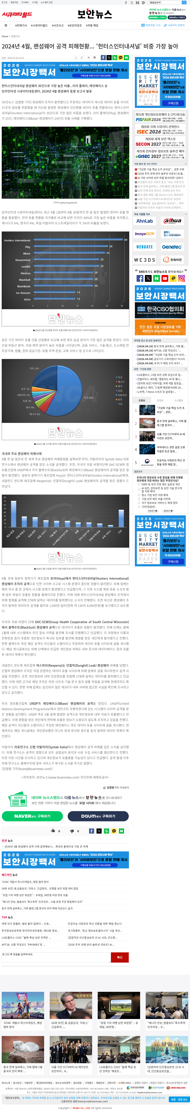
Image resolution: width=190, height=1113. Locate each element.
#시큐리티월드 (39, 25)
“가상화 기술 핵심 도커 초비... (161, 355)
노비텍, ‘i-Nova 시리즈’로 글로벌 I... (156, 392)
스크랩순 (178, 400)
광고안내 (17, 1082)
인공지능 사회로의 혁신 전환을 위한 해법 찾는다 (95, 924)
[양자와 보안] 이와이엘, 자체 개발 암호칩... (160, 383)
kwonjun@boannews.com (92, 1101)
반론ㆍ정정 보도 (179, 1099)
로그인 (4, 2)
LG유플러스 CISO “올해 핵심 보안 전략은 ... (26, 937)
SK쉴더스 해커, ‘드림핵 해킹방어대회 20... (160, 387)
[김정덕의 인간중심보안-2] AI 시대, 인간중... (93, 937)
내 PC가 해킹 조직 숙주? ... (160, 363)
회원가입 (14, 2)
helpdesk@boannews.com (149, 1092)
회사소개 (6, 1082)
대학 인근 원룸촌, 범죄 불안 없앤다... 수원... (26, 924)
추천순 (160, 400)
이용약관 (28, 1082)
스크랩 (34, 2)
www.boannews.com (64, 777)
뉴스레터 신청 (46, 2)
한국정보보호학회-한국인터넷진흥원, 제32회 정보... (30, 930)
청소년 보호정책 (62, 1082)
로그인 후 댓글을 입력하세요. (56, 957)
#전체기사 (21, 25)
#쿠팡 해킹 (92, 25)
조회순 (142, 400)
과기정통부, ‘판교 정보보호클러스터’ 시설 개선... (95, 930)
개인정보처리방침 (44, 1082)
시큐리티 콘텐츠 (176, 25)
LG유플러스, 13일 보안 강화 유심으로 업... (159, 375)
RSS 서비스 (126, 1082)
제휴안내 (100, 1082)
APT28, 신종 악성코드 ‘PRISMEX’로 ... (23, 944)
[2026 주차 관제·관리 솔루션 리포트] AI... (91, 944)
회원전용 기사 (153, 25)
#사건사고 (58, 25)
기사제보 (25, 2)
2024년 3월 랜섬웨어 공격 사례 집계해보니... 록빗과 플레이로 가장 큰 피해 (46, 846)
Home (5, 36)
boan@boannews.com (35, 768)
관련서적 (111, 1082)
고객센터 (89, 1082)
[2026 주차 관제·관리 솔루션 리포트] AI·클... (161, 173)
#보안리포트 (75, 25)
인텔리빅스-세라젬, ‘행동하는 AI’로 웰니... (159, 379)
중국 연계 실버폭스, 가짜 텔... (161, 346)
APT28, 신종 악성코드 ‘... (159, 350)
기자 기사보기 (116, 787)
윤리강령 (77, 1082)
